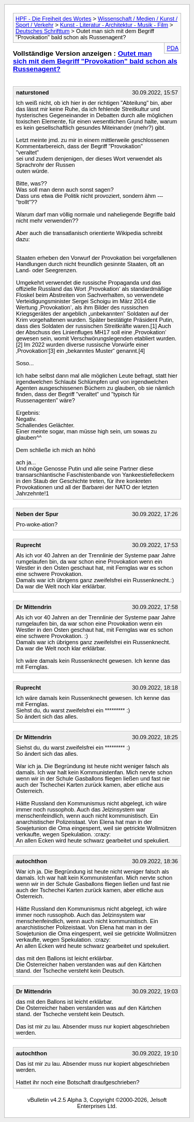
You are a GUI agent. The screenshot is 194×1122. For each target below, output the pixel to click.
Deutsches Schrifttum (43, 31)
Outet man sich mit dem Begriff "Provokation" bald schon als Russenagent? (95, 61)
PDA (172, 48)
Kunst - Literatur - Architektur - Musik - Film (114, 25)
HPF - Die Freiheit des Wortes (54, 18)
